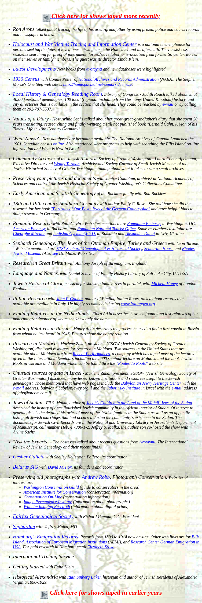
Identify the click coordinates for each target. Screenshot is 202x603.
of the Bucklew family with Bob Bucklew (89, 193)
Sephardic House (158, 248)
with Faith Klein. (44, 567)
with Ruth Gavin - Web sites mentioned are (70, 223)
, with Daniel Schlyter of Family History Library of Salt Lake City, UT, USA (100, 273)
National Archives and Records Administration (119, 79)
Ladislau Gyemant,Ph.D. (74, 233)
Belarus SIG (25, 467)
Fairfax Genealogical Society (43, 516)
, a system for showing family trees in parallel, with (82, 283)
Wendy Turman (67, 163)
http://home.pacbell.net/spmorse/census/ (97, 84)
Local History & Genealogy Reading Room (57, 94)
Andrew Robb (96, 477)
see (55, 253)
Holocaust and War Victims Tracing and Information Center (75, 44)
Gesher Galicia (29, 456)
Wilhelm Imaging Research (47, 506)
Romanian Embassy (144, 223)
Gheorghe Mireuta (29, 233)
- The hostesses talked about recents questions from (76, 442)
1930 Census (26, 79)
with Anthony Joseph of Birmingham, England (79, 263)
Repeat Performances (91, 353)
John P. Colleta (69, 298)
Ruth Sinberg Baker (84, 577)
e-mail (167, 104)
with (34, 298)
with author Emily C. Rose (79, 203)
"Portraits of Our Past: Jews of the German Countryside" (100, 209)
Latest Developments (34, 69)
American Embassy (29, 228)
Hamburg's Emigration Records (45, 536)
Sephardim (24, 526)
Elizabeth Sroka (100, 547)
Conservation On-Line (43, 497)
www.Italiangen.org (138, 304)
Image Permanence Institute (48, 501)
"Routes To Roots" (132, 363)
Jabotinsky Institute (123, 388)
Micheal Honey (164, 283)
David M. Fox (60, 467)
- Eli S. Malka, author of (49, 402)
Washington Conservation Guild (51, 487)
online (58, 144)
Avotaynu (147, 442)
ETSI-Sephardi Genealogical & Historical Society (99, 248)
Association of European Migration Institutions (66, 542)
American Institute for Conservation (55, 492)
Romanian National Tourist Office (106, 228)
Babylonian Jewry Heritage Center (151, 383)
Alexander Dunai (140, 233)
